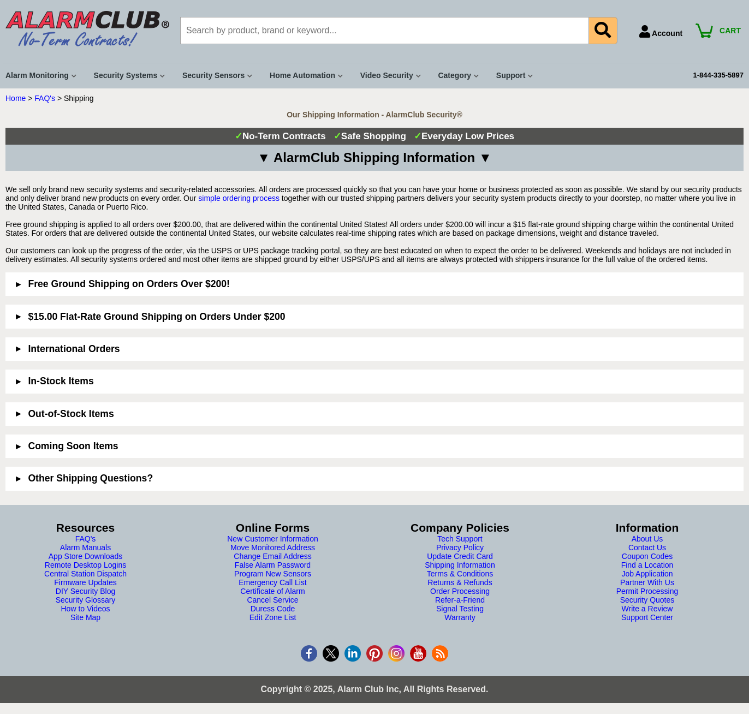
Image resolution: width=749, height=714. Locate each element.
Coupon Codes (647, 556)
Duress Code (273, 608)
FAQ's (44, 98)
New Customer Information (272, 538)
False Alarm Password (273, 565)
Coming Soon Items (73, 446)
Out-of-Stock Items (71, 413)
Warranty (459, 617)
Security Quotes (647, 600)
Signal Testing (460, 608)
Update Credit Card (460, 556)
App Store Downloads (85, 556)
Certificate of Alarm (272, 591)
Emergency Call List (273, 582)
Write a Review (647, 608)
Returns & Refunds (459, 582)
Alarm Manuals (85, 547)
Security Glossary (86, 600)
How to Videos (85, 608)
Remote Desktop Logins (85, 565)
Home (15, 98)
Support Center (647, 617)
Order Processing (460, 591)
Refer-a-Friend (460, 600)
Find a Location (647, 565)
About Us (647, 538)
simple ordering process (239, 198)
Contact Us (647, 547)
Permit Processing (647, 591)
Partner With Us (647, 582)
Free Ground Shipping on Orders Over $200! (129, 283)
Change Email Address (272, 556)
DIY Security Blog (85, 591)
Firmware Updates (85, 582)
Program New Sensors (272, 573)
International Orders (74, 348)
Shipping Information (460, 565)
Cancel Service (272, 600)
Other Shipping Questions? (90, 478)
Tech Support (460, 538)
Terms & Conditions (460, 573)
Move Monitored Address (272, 547)
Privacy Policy (460, 547)
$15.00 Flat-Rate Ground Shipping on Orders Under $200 (156, 316)
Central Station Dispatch (85, 573)
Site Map (85, 617)
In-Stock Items (60, 381)
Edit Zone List (272, 617)
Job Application (647, 573)
